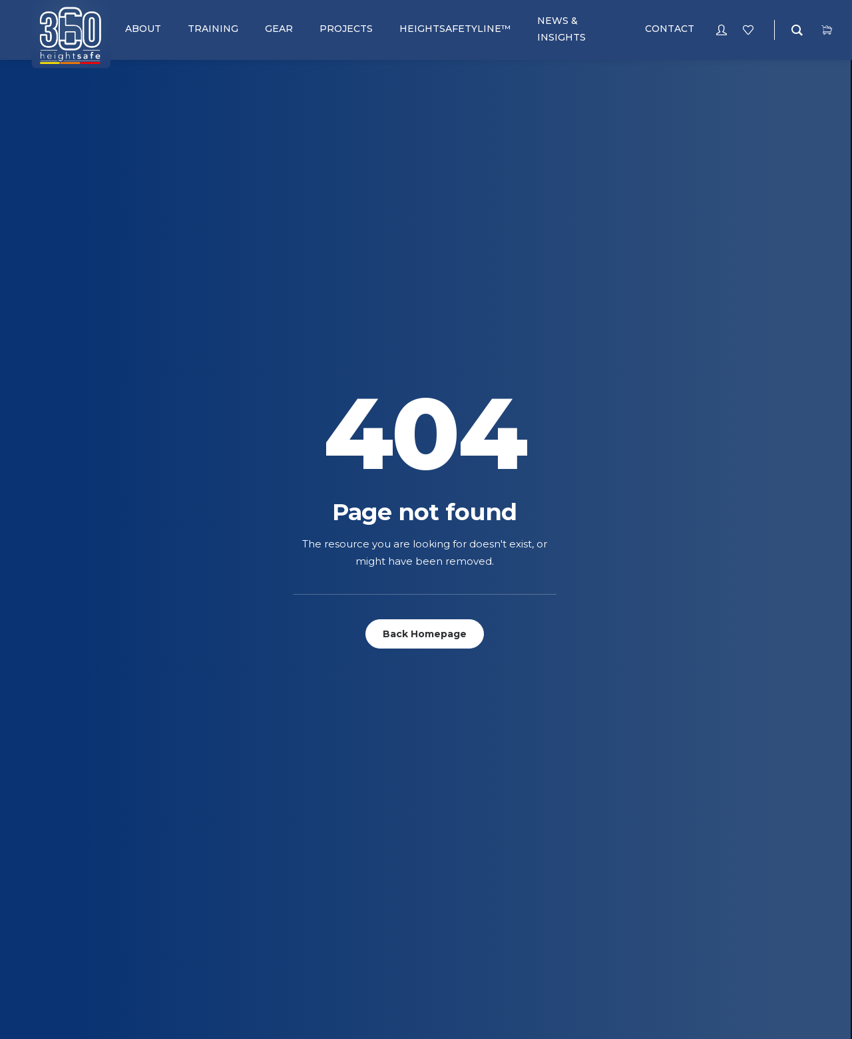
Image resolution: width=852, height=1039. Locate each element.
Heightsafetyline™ (265, 862)
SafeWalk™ (436, 725)
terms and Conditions (461, 862)
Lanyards (56, 846)
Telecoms (245, 725)
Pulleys (52, 863)
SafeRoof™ (437, 742)
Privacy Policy (444, 845)
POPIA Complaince (453, 914)
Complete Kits (66, 759)
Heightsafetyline (261, 742)
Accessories (63, 690)
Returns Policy (445, 880)
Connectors (63, 777)
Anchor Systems (71, 707)
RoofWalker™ (444, 759)
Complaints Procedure (465, 897)
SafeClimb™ (437, 707)
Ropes (48, 898)
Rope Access (252, 707)
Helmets (53, 828)
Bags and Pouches (77, 742)
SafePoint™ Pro (448, 690)
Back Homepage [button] (425, 354)
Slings (48, 915)
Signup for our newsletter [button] (710, 578)
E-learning (248, 759)
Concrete (245, 845)
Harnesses (58, 811)
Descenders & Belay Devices (98, 794)
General (242, 880)
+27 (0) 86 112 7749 (773, 689)
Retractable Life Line (83, 880)
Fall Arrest (249, 690)
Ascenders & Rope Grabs (92, 725)
